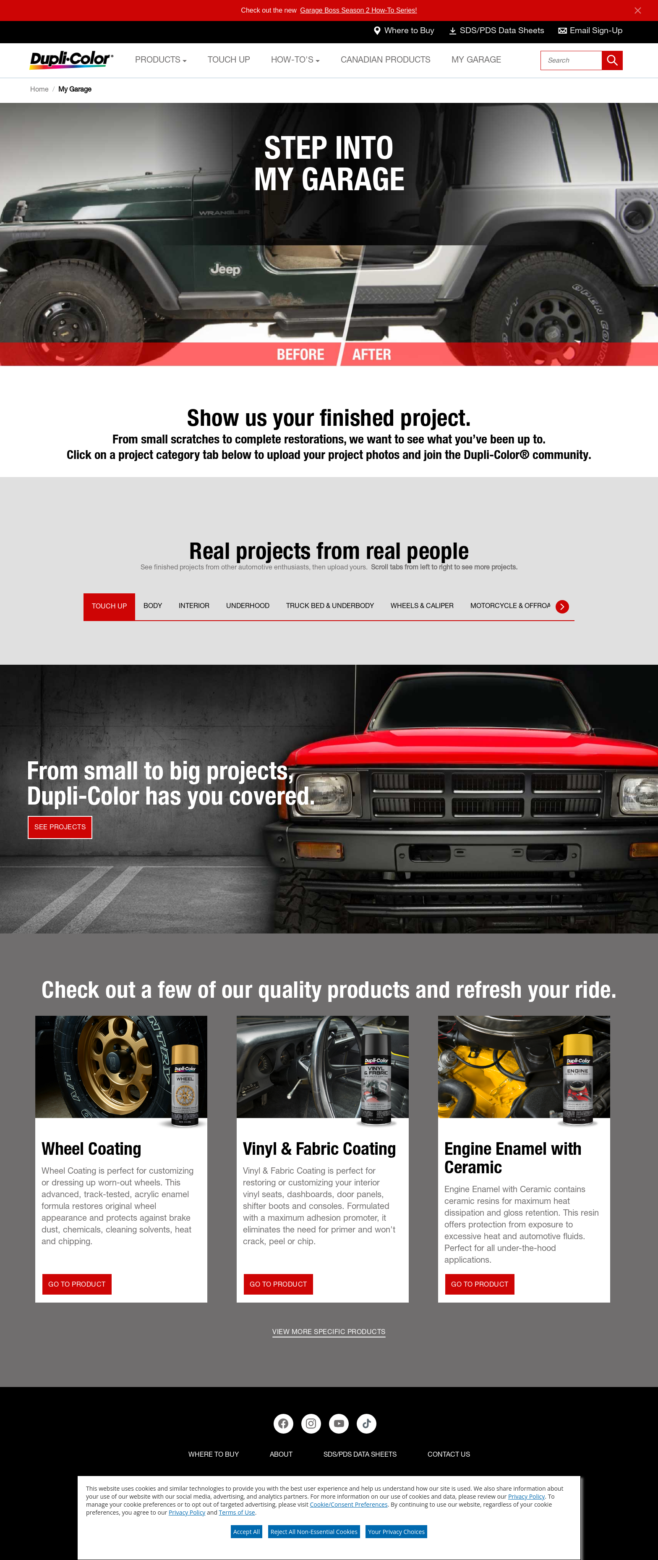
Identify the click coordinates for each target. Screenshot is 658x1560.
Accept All (246, 1532)
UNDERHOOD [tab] (247, 606)
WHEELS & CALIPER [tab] (422, 606)
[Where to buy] (213, 1455)
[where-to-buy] (401, 32)
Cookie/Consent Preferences (349, 1504)
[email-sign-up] (590, 32)
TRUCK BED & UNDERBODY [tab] (330, 606)
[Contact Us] (449, 1455)
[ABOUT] (281, 1455)
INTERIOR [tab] (194, 606)
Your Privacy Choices (396, 1532)
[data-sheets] (495, 32)
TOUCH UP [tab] (109, 607)
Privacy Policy (526, 1496)
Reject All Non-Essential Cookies (314, 1532)
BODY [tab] (153, 606)
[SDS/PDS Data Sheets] (360, 1455)
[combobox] (581, 60)
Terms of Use (237, 1512)
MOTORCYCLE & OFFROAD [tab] (513, 606)
